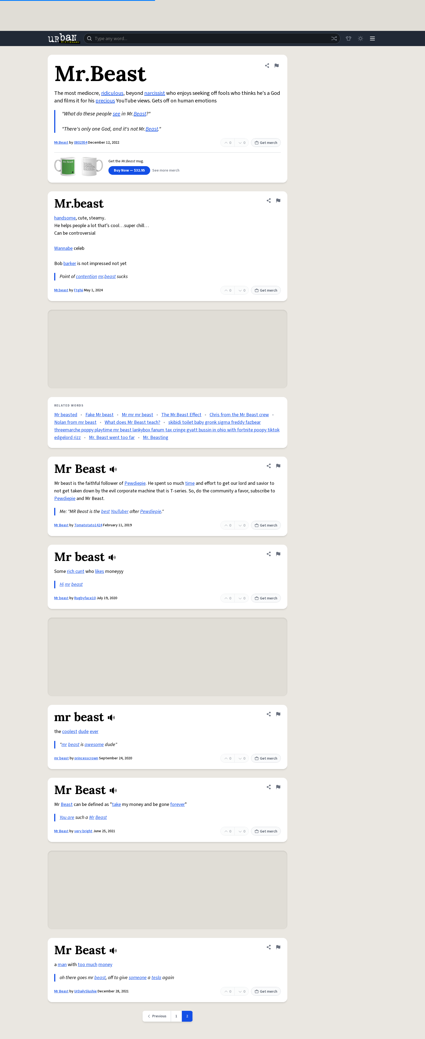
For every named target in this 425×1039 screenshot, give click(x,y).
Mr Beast (61, 525)
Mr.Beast (61, 142)
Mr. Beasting (155, 437)
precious (105, 101)
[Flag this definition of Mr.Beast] (276, 65)
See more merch (165, 170)
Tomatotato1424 (88, 525)
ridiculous (112, 93)
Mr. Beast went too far (112, 437)
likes (99, 571)
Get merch (266, 143)
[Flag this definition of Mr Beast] (278, 466)
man (62, 964)
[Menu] (372, 38)
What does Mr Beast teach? (132, 422)
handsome (65, 218)
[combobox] (211, 38)
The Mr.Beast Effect (181, 414)
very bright (83, 831)
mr (100, 276)
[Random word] (334, 38)
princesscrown (86, 758)
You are (67, 817)
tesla (156, 977)
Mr (91, 817)
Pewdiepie (135, 483)
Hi (62, 584)
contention (86, 276)
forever (177, 804)
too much (87, 964)
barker (69, 263)
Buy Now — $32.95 (129, 170)
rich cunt (75, 571)
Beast (140, 114)
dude (83, 731)
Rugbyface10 (85, 598)
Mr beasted (65, 414)
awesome (94, 744)
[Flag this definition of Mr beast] (278, 554)
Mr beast (61, 598)
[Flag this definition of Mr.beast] (278, 200)
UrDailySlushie (85, 991)
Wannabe (63, 248)
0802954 (80, 142)
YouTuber (119, 511)
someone (138, 977)
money (105, 964)
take (116, 804)
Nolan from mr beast (75, 422)
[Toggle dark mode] (360, 38)
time (190, 483)
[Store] (348, 38)
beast (110, 276)
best (105, 511)
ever (94, 731)
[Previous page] (157, 1016)
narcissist (154, 93)
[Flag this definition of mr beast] (278, 714)
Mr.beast (61, 290)
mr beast (61, 758)
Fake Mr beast (99, 414)
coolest (69, 731)
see (116, 114)
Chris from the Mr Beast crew (239, 414)
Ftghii (78, 290)
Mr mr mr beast (137, 414)
